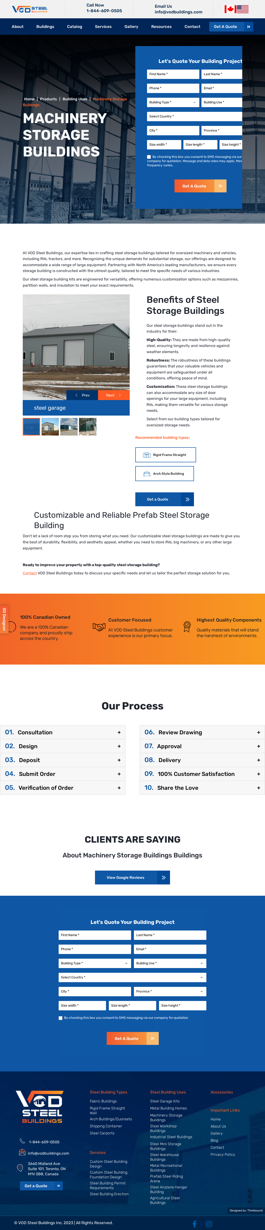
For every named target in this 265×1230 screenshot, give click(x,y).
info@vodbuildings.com (48, 1153)
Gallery (131, 26)
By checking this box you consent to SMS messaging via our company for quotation (123, 1018)
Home (216, 1119)
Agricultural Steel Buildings (165, 1200)
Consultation (29, 732)
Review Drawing (173, 732)
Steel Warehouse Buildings (164, 1157)
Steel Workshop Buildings (163, 1128)
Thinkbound (255, 1210)
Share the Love (171, 788)
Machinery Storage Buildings (166, 1117)
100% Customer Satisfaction (189, 774)
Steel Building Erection (109, 1194)
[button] (62, 732)
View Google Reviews (125, 877)
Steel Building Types (108, 1092)
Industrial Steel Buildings (171, 1137)
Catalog (74, 26)
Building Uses (75, 99)
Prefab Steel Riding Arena (166, 1178)
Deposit (22, 760)
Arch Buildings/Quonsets (111, 1119)
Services (103, 26)
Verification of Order (39, 788)
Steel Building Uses (168, 1092)
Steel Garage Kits (165, 1101)
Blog (214, 1140)
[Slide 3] (87, 427)
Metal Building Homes (168, 1108)
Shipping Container (106, 1126)
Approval (163, 746)
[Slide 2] (69, 427)
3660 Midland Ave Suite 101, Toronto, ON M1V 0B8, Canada (47, 1168)
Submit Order (30, 774)
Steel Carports (102, 1133)
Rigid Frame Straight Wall (107, 1110)
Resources (161, 26)
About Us (218, 1126)
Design (21, 746)
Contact (192, 26)
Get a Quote (157, 499)
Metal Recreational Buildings (166, 1167)
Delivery (162, 760)
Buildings (45, 26)
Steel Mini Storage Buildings (165, 1146)
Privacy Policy (223, 1154)
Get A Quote (204, 185)
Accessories (222, 1092)
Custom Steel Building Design (108, 1163)
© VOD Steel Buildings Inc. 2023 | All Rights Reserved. (63, 1222)
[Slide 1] (50, 427)
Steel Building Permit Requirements (108, 1185)
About (17, 26)
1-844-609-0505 (104, 10)
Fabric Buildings (103, 1101)
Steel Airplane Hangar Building (168, 1189)
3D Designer (4, 619)
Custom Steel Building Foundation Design (108, 1174)
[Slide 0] (31, 427)
